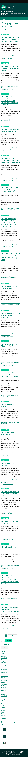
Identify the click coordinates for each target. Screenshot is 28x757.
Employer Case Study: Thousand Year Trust (9, 345)
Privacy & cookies (10, 754)
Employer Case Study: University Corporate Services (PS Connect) (4, 661)
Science (8, 120)
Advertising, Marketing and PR (7, 149)
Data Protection (7, 753)
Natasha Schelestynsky (8, 58)
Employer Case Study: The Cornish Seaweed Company (10, 315)
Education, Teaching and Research (8, 277)
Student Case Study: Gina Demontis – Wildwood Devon (10, 493)
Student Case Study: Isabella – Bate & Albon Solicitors (9, 549)
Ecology (14, 55)
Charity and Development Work (8, 209)
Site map (18, 754)
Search (9, 640)
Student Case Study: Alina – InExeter (10, 522)
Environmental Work (5, 57)
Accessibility (14, 751)
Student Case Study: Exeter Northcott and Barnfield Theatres (4, 687)
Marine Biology (7, 335)
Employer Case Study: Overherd (9, 405)
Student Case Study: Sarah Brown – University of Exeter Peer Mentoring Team (10, 257)
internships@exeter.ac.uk (8, 723)
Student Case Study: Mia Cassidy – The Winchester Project (10, 68)
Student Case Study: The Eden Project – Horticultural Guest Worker (10, 609)
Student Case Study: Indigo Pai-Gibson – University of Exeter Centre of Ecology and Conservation (9, 222)
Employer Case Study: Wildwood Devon (9, 464)
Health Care (15, 598)
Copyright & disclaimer (18, 753)
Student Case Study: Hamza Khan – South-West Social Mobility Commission (10, 160)
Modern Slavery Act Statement (17, 752)
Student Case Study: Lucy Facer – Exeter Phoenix (10, 130)
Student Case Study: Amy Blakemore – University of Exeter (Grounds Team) (10, 39)
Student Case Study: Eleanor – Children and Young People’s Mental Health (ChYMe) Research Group (10, 579)
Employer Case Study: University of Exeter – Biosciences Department (9, 375)
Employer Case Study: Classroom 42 (9, 433)
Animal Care (15, 244)
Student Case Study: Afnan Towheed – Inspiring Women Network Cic (10, 190)
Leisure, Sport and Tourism (13, 304)
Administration (16, 147)
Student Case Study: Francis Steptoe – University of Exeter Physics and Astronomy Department (9, 100)
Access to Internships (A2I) (7, 55)
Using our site (6, 751)
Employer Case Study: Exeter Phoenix (9, 287)
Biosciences (15, 395)
